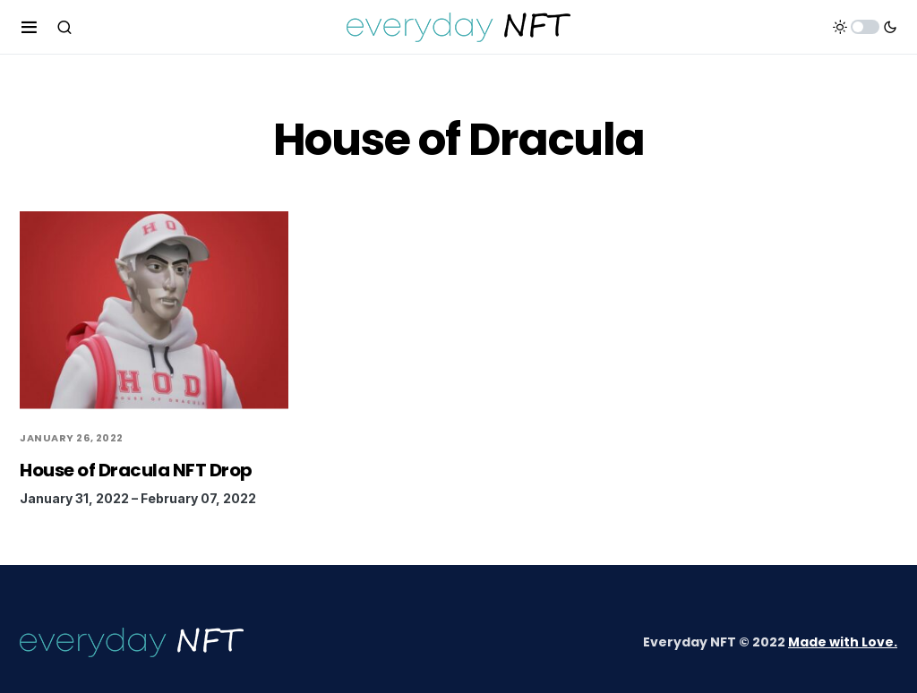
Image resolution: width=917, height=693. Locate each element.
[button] (29, 27)
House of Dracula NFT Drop (136, 470)
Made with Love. (842, 642)
